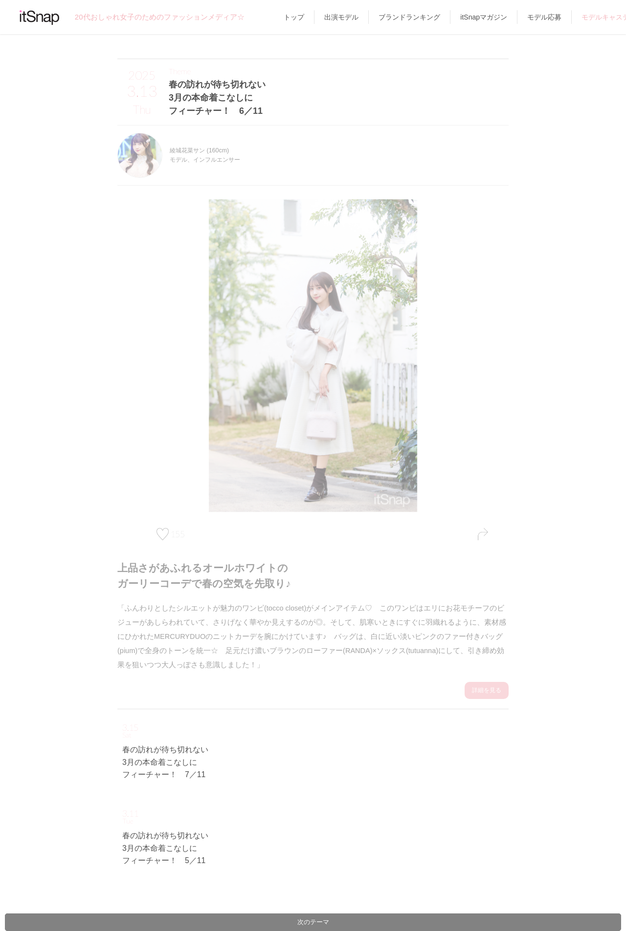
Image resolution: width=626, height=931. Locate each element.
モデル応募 (544, 17)
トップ (294, 17)
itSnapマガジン (483, 17)
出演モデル (341, 17)
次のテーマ (313, 922)
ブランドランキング (409, 17)
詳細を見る (486, 689)
